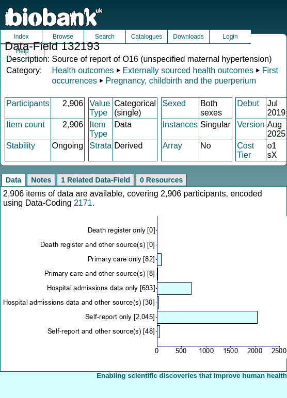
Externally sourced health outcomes (187, 70)
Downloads (188, 36)
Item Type (99, 129)
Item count (25, 124)
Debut (248, 103)
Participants (28, 103)
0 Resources (161, 180)
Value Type (100, 108)
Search (105, 36)
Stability (20, 145)
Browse (63, 36)
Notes (41, 180)
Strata (101, 145)
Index (20, 36)
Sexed (174, 103)
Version (250, 124)
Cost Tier (245, 150)
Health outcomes (83, 70)
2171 (83, 202)
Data (13, 180)
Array (172, 145)
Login (229, 36)
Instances (180, 124)
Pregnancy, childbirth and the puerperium (181, 80)
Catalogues (147, 36)
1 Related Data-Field (95, 180)
